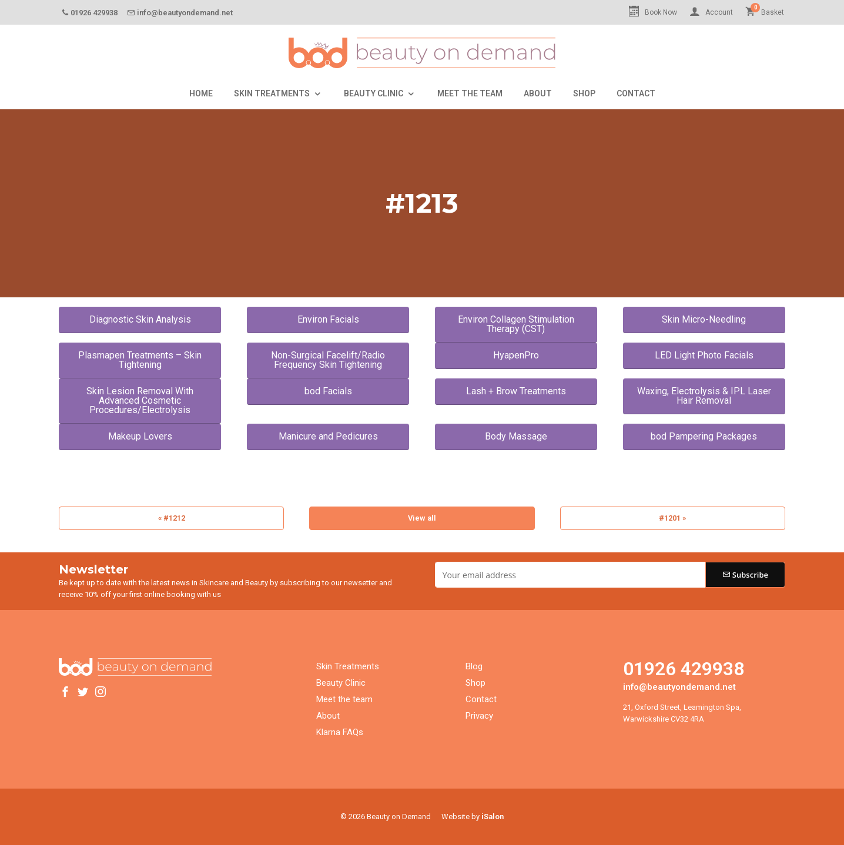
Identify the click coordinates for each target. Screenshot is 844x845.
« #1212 (171, 518)
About (328, 715)
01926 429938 (683, 669)
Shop (475, 683)
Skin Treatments (347, 666)
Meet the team (344, 699)
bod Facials (328, 391)
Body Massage (516, 436)
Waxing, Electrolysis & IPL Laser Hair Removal (704, 395)
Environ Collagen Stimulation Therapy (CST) (516, 324)
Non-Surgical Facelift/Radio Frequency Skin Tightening (328, 360)
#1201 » (672, 518)
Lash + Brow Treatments (516, 391)
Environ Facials (328, 319)
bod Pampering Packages (704, 436)
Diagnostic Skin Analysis (140, 319)
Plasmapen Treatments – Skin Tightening (140, 360)
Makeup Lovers (140, 436)
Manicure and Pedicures (328, 436)
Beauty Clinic (341, 683)
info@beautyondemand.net (679, 687)
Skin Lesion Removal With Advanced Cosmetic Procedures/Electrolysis (139, 400)
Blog (474, 666)
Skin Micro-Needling (704, 319)
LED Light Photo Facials (704, 355)
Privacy (479, 715)
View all (422, 518)
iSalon (492, 816)
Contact (481, 699)
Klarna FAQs (339, 732)
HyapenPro (516, 355)
